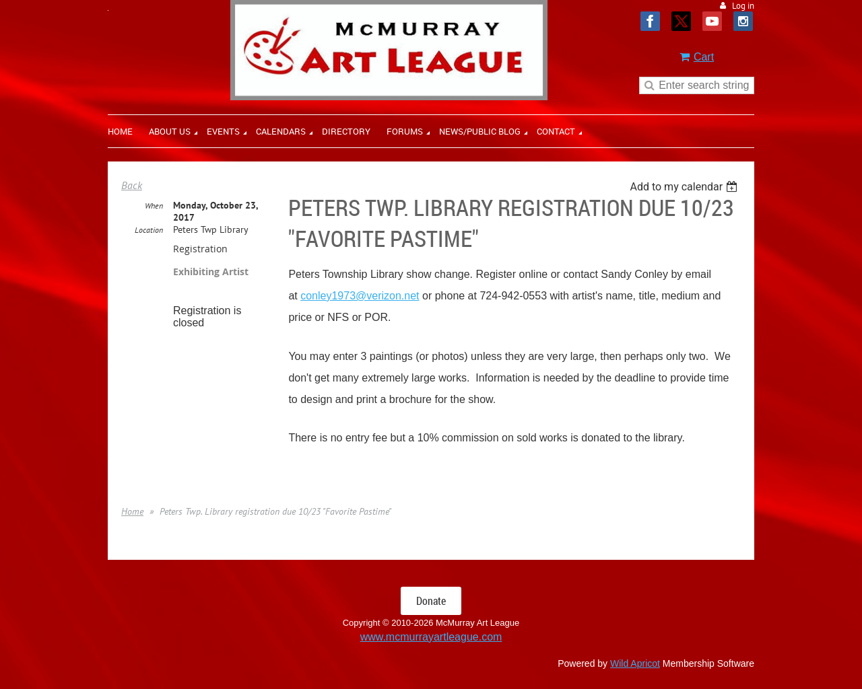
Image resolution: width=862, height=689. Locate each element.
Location (149, 230)
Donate (431, 600)
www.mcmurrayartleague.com (431, 637)
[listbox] (685, 186)
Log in (743, 5)
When (154, 206)
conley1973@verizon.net (359, 295)
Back (131, 185)
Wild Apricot (635, 663)
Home (132, 511)
